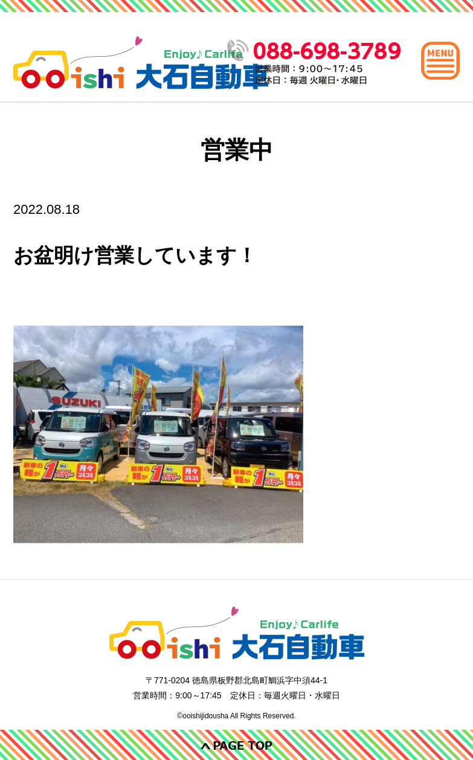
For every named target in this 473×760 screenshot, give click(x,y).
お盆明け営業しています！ (135, 255)
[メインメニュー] (440, 60)
